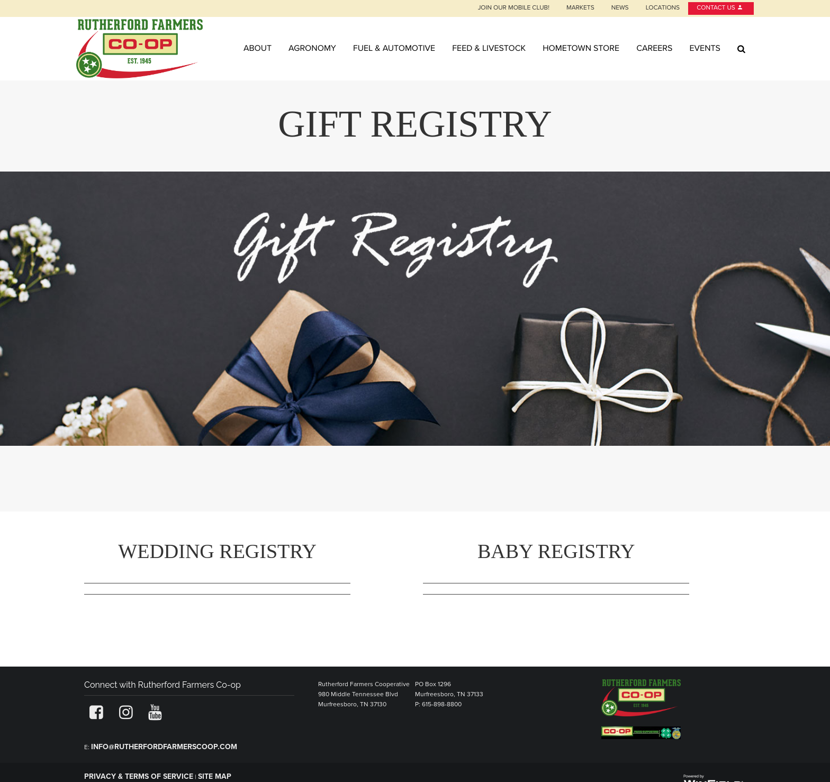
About (257, 48)
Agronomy (312, 48)
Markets (580, 8)
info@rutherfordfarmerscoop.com (164, 746)
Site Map (214, 776)
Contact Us (720, 8)
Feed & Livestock (489, 48)
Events (704, 48)
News (620, 8)
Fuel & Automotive (394, 48)
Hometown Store (581, 48)
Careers (654, 48)
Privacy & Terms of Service (138, 776)
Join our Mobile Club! (513, 8)
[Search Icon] (741, 48)
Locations (663, 8)
